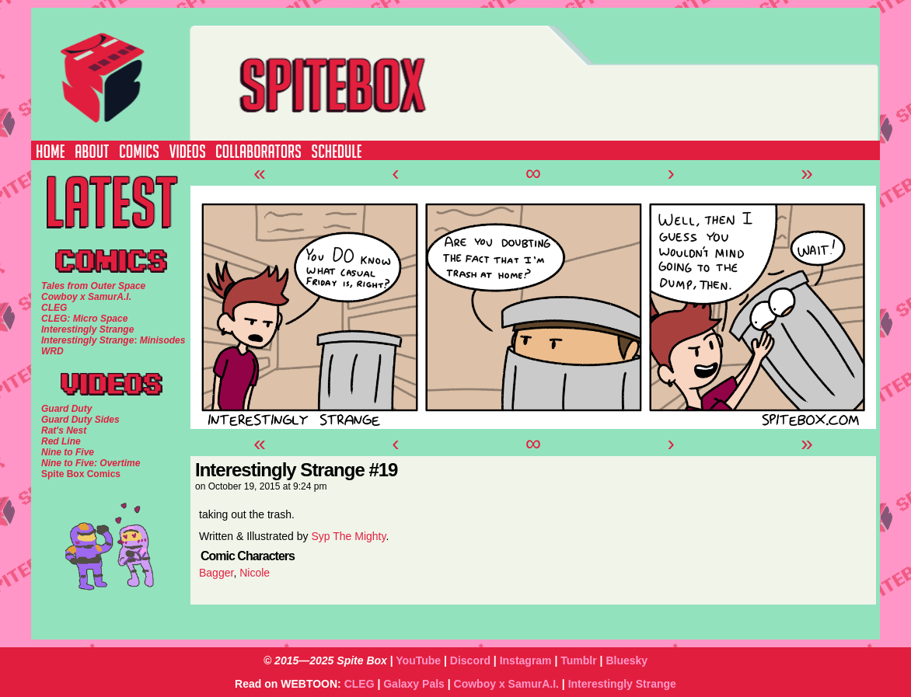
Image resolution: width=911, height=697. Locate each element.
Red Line (61, 441)
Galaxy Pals (414, 684)
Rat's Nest (63, 430)
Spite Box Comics (80, 474)
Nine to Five (67, 452)
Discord (470, 660)
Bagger (216, 572)
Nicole (254, 572)
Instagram (526, 660)
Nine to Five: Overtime (90, 463)
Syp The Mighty (348, 536)
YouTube (418, 660)
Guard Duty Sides (80, 419)
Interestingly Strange (622, 684)
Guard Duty (66, 408)
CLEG (359, 684)
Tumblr (578, 660)
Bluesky (626, 660)
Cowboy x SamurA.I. (506, 684)
